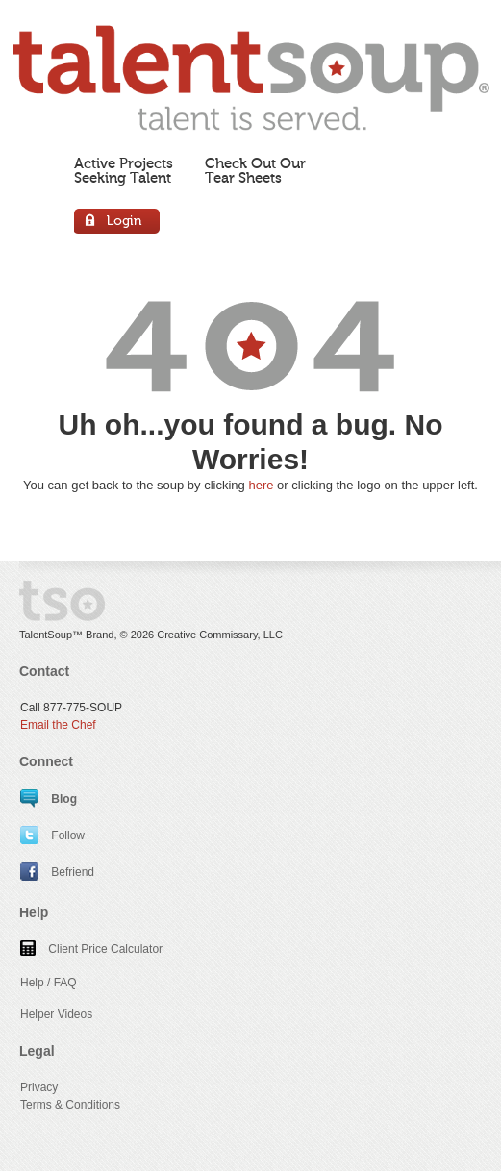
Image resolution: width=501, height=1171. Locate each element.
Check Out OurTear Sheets (255, 171)
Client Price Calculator (91, 949)
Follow (52, 835)
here (260, 485)
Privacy (39, 1087)
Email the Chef (58, 725)
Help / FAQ (48, 982)
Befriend (57, 872)
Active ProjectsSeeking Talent (123, 171)
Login (118, 223)
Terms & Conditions (70, 1104)
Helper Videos (56, 1014)
